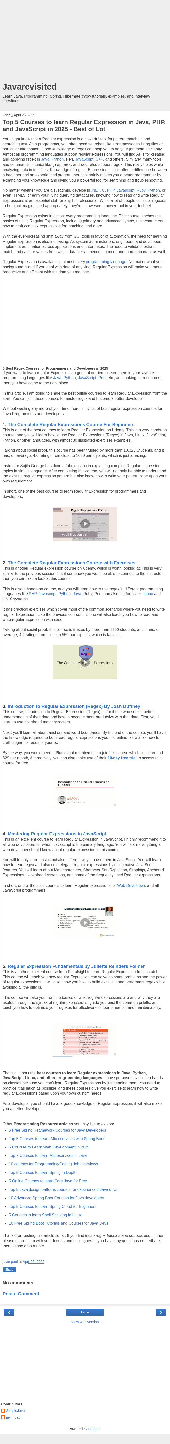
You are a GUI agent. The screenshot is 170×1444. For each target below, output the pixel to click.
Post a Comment (21, 1293)
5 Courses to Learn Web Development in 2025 (49, 1147)
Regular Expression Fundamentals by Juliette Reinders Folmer (76, 966)
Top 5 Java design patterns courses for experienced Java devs (63, 1189)
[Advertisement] (85, 42)
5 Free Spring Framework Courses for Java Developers (57, 1130)
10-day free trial (122, 758)
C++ (99, 159)
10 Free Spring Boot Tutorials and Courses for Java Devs (58, 1223)
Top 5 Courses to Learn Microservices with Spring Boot (56, 1139)
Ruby (141, 190)
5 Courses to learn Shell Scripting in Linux (45, 1215)
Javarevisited (29, 86)
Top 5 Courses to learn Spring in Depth (43, 1172)
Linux (148, 594)
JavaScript (84, 159)
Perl (101, 378)
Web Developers (131, 885)
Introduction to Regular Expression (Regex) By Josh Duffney (74, 706)
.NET (95, 190)
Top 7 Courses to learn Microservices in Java (48, 1155)
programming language (106, 262)
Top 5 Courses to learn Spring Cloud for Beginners (53, 1206)
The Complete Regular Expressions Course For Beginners (71, 424)
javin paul (13, 1417)
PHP (111, 190)
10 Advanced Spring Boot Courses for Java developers (56, 1198)
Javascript (125, 190)
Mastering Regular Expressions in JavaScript (57, 833)
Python (58, 159)
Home (85, 1312)
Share (9, 1269)
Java (45, 159)
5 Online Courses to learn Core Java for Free (48, 1181)
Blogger (94, 1429)
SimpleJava (15, 1411)
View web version (85, 1322)
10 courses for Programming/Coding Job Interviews (53, 1164)
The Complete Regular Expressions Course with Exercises (72, 562)
